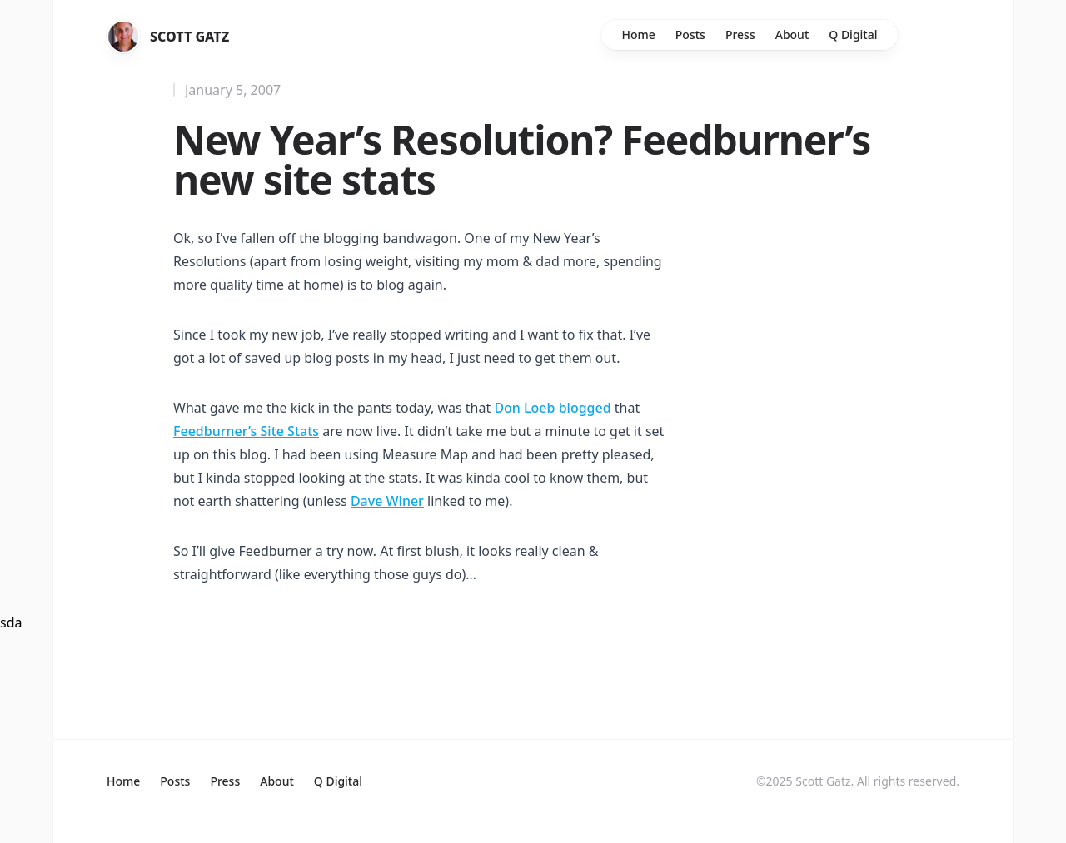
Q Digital (853, 34)
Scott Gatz (189, 36)
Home (638, 34)
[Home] (123, 37)
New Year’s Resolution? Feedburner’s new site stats (521, 159)
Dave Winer (387, 501)
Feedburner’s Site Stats (246, 431)
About (792, 34)
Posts (690, 34)
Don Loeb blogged (552, 408)
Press (740, 34)
